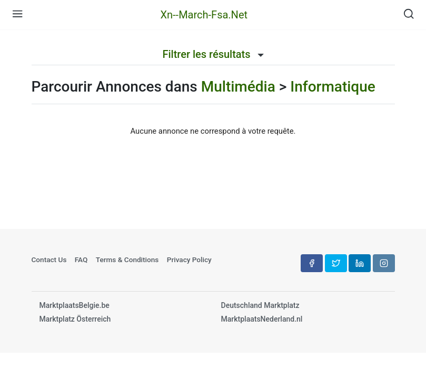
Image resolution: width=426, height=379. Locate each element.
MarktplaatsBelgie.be (74, 305)
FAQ (81, 259)
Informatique (332, 86)
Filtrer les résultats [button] (212, 54)
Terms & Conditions (127, 259)
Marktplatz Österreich (75, 319)
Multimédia (238, 86)
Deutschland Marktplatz (260, 305)
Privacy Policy (189, 259)
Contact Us (49, 259)
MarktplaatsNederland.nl (262, 319)
